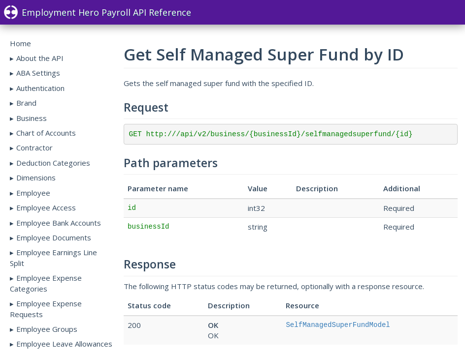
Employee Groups (46, 329)
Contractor (34, 147)
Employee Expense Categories (46, 283)
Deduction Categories (53, 163)
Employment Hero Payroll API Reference (97, 12)
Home (20, 43)
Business (31, 118)
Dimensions (36, 177)
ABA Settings (38, 73)
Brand (26, 103)
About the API (40, 58)
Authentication (40, 88)
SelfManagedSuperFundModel (338, 325)
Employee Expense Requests (46, 308)
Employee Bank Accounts (58, 223)
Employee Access (46, 207)
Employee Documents (53, 237)
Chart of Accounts (46, 133)
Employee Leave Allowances (64, 344)
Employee (33, 193)
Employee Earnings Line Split (53, 257)
